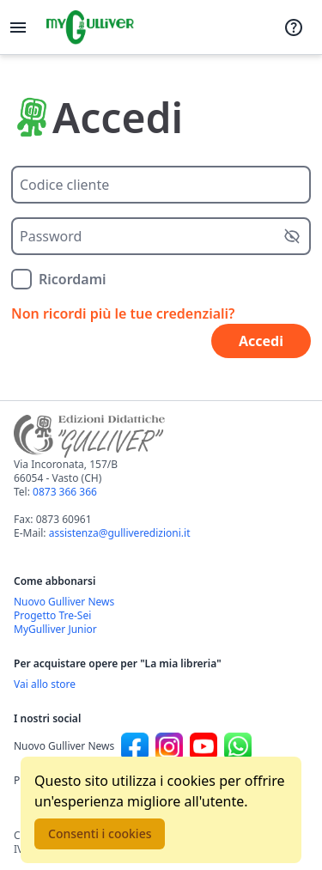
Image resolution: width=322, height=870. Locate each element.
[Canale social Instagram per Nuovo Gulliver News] (169, 746)
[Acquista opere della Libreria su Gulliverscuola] (161, 684)
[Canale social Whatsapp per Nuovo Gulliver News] (238, 746)
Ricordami (72, 279)
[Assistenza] (294, 27)
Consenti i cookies (99, 833)
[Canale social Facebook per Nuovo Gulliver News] (135, 746)
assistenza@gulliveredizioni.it (120, 533)
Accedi (261, 341)
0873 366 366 (65, 491)
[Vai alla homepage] (90, 27)
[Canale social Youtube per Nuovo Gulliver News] (203, 746)
